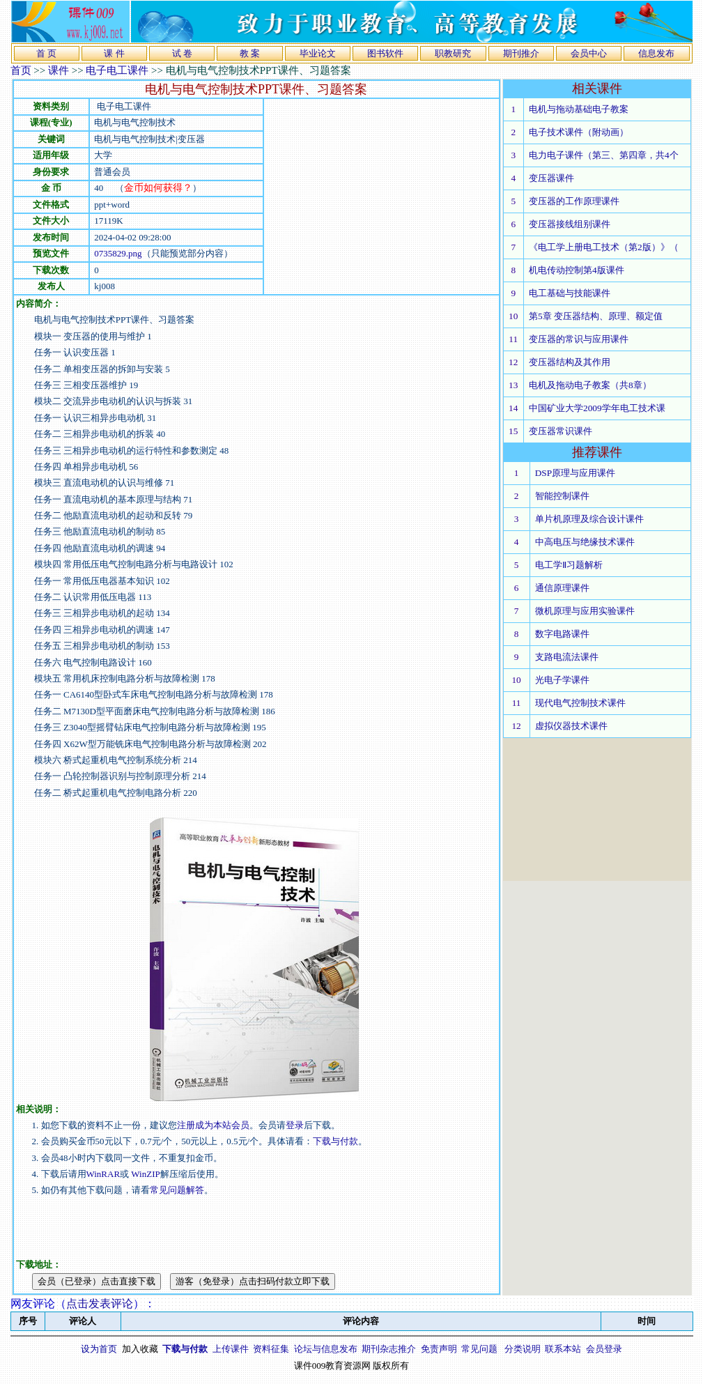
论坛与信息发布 (325, 1349)
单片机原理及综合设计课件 (589, 519)
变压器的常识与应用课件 (578, 339)
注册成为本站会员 (213, 1125)
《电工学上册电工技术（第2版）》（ (604, 247)
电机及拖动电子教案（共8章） (590, 385)
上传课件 (231, 1349)
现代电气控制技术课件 (580, 703)
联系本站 (563, 1349)
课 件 (114, 53)
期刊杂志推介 (389, 1349)
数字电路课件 (562, 634)
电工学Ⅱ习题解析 (569, 565)
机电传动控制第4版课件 (576, 270)
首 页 (46, 53)
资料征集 (271, 1349)
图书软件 (385, 53)
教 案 (250, 53)
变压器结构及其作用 (569, 362)
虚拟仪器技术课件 (571, 726)
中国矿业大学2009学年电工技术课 (597, 408)
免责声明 (439, 1349)
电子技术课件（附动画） (578, 132)
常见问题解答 (177, 1190)
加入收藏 (140, 1349)
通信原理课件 (562, 588)
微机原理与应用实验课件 (585, 611)
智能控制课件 (562, 496)
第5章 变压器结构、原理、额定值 (596, 316)
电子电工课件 (117, 70)
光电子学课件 (562, 680)
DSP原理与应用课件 (575, 473)
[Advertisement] (381, 196)
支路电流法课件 (566, 657)
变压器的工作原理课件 (574, 201)
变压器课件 (551, 178)
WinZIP (144, 1174)
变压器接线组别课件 (569, 224)
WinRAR (103, 1174)
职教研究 (453, 53)
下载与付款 (335, 1141)
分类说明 (522, 1349)
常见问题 (479, 1349)
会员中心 (589, 53)
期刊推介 (521, 53)
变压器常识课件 (560, 431)
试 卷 (182, 53)
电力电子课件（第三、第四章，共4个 (604, 155)
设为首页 (99, 1349)
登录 (295, 1125)
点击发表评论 (99, 1303)
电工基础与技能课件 (569, 293)
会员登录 (604, 1349)
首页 (20, 70)
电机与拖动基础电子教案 (578, 109)
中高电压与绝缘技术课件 (585, 542)
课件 (58, 70)
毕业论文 (318, 53)
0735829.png (117, 253)
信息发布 (656, 53)
